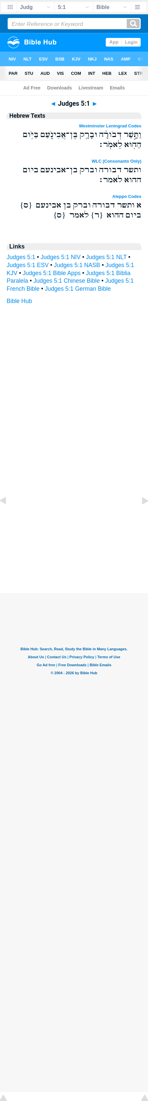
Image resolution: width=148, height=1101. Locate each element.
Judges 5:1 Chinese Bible (67, 280)
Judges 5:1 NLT (106, 257)
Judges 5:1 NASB (77, 265)
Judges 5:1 (21, 257)
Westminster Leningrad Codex (110, 125)
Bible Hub (19, 301)
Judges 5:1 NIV (60, 257)
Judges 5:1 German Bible (78, 288)
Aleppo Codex (126, 196)
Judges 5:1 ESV (28, 265)
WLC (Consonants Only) (117, 161)
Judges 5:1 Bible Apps (51, 273)
